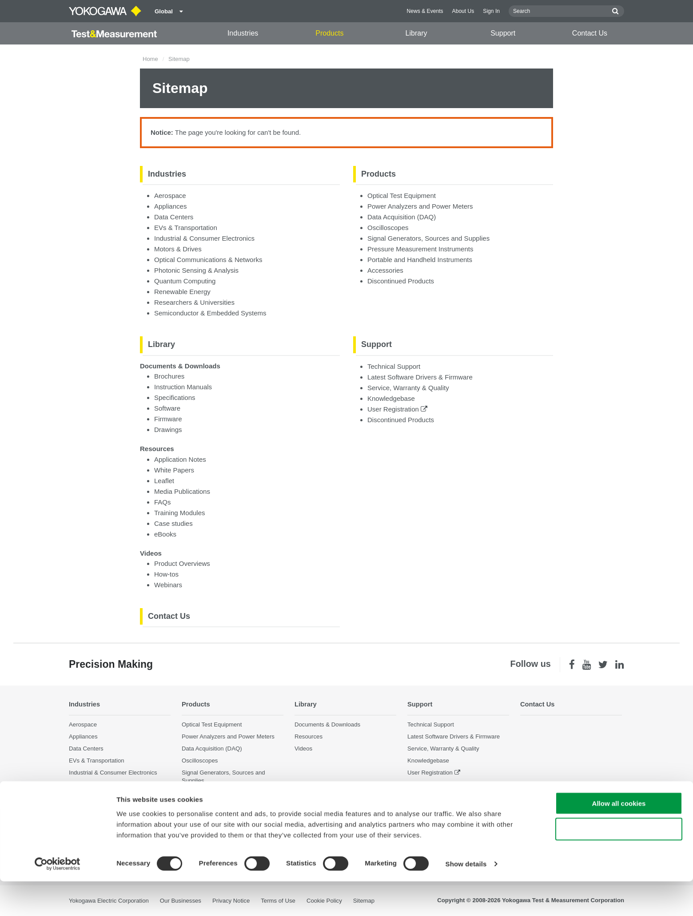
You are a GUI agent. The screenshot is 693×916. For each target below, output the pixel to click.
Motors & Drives (178, 249)
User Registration (397, 409)
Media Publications (182, 491)
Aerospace (170, 195)
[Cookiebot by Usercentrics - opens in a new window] (57, 898)
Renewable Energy (182, 291)
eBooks (165, 534)
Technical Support (393, 366)
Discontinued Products (400, 281)
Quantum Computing (184, 281)
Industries (242, 33)
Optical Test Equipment (401, 195)
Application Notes (180, 459)
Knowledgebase (391, 398)
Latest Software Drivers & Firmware (420, 377)
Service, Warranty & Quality (408, 387)
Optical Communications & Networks (208, 259)
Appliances (170, 206)
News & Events (425, 11)
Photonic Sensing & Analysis (196, 270)
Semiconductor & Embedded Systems (210, 313)
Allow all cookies (619, 838)
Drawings (168, 429)
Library (416, 33)
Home (150, 59)
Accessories (385, 270)
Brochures (169, 376)
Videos (151, 553)
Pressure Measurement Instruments (420, 249)
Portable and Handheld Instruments (419, 259)
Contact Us (589, 33)
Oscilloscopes (388, 227)
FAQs (162, 502)
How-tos (166, 574)
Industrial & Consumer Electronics (204, 238)
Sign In (491, 11)
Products (329, 33)
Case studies (173, 523)
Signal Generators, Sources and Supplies (428, 238)
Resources (157, 448)
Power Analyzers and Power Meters (420, 206)
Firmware (168, 419)
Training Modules (179, 513)
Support (502, 33)
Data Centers (173, 217)
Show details (466, 898)
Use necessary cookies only (618, 864)
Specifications (174, 397)
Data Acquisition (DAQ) (401, 217)
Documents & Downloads (180, 366)
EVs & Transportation (185, 227)
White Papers (174, 470)
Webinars (168, 585)
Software (167, 408)
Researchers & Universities (194, 302)
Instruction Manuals (183, 387)
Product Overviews (182, 563)
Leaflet (164, 480)
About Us (463, 11)
